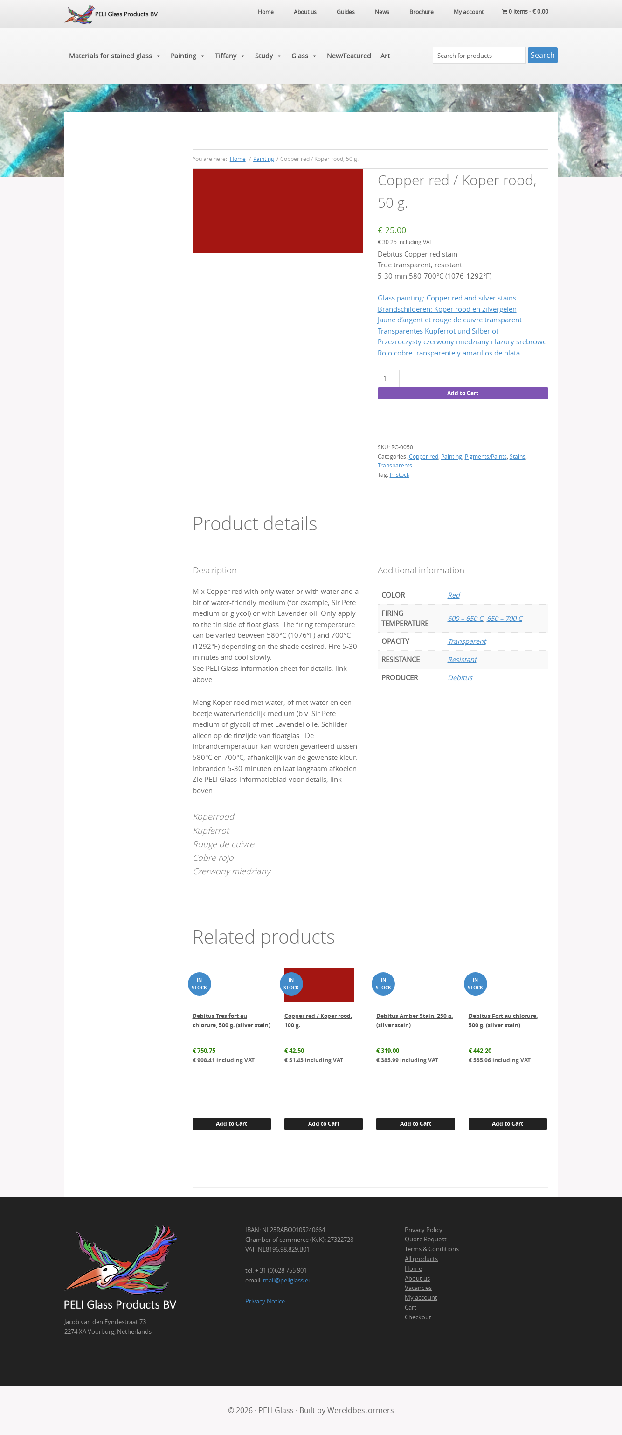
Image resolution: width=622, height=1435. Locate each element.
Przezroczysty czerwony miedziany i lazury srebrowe (462, 341)
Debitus (460, 677)
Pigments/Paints (486, 456)
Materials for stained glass (115, 56)
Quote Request (426, 1239)
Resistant (462, 659)
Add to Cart (462, 393)
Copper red (423, 456)
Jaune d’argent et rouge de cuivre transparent (450, 319)
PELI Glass (276, 1410)
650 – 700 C (504, 618)
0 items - (525, 11)
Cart (410, 1307)
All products (421, 1258)
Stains (517, 456)
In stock (399, 474)
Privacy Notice (265, 1301)
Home (413, 1268)
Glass (304, 56)
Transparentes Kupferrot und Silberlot (438, 331)
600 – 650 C (465, 618)
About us (417, 1278)
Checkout (418, 1317)
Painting (188, 56)
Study (268, 56)
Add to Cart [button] (231, 1124)
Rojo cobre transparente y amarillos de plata (449, 352)
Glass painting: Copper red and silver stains (447, 297)
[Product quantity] (389, 378)
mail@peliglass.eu (287, 1280)
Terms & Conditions (432, 1249)
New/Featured (349, 55)
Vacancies (418, 1287)
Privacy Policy (423, 1230)
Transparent (467, 641)
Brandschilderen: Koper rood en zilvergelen (447, 309)
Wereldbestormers (360, 1410)
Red (454, 595)
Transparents (395, 465)
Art (385, 55)
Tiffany (230, 56)
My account (421, 1297)
